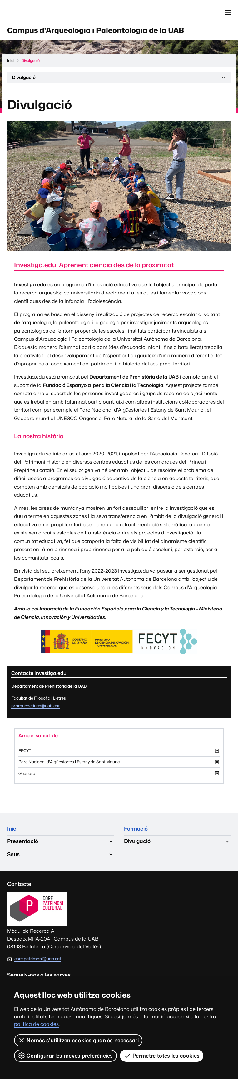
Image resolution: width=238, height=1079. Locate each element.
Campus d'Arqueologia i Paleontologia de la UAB (101, 30)
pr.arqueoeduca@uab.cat (35, 707)
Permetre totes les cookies (162, 1055)
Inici (12, 831)
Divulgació (119, 80)
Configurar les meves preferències (65, 1055)
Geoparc (119, 777)
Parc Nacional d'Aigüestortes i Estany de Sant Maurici (119, 765)
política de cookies (36, 1024)
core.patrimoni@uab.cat (37, 961)
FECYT (119, 754)
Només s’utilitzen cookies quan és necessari (78, 1040)
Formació (136, 831)
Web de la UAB (36, 12)
